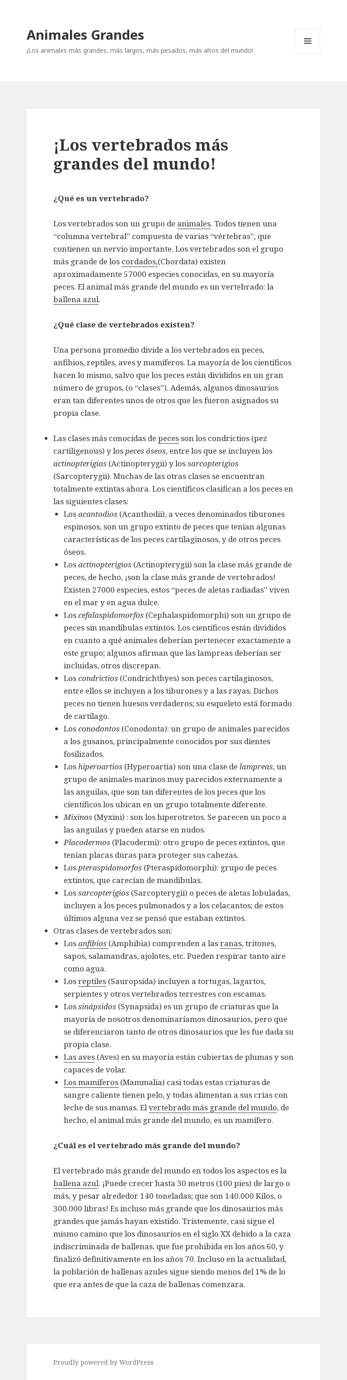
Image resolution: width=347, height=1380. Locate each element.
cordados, (140, 261)
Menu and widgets (307, 53)
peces (168, 438)
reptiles (92, 981)
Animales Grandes (85, 34)
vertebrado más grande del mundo (213, 1107)
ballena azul (75, 299)
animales (194, 223)
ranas (231, 943)
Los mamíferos (91, 1082)
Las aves (79, 1057)
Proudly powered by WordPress (103, 1362)
